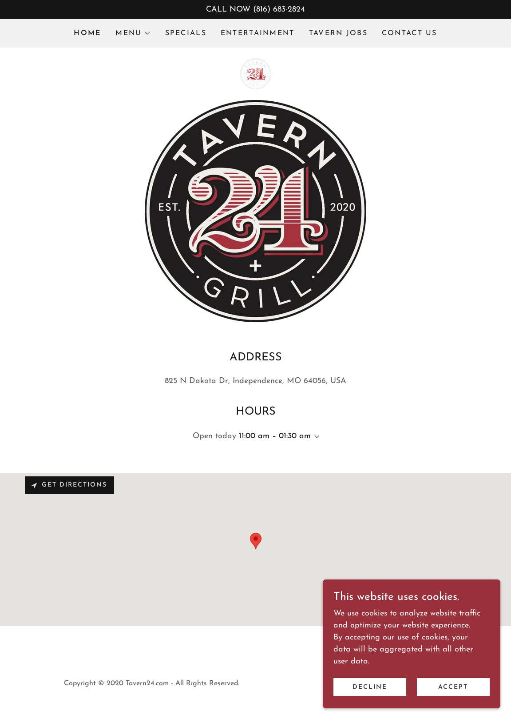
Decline (370, 687)
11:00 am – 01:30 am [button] (275, 436)
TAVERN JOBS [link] (338, 33)
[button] (133, 33)
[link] (255, 73)
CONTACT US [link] (409, 33)
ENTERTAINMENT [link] (258, 33)
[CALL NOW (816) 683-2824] (255, 10)
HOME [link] (87, 33)
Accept (453, 687)
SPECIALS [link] (185, 33)
